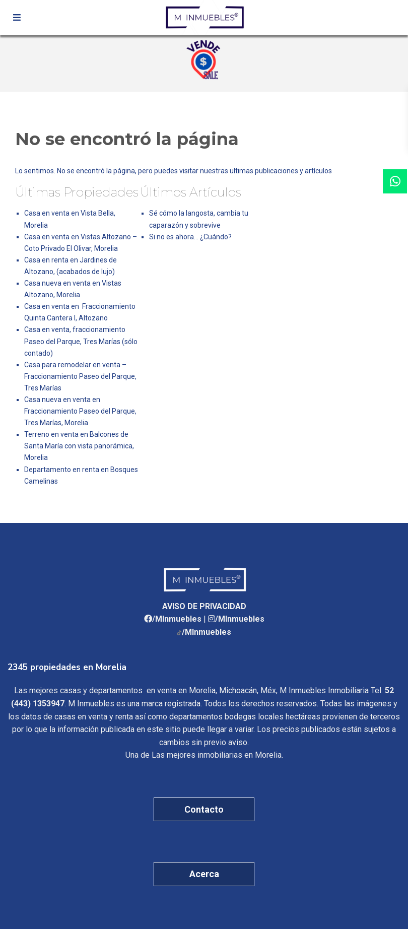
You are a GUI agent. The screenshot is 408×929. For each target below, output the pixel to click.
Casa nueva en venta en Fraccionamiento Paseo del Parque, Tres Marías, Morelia (80, 411)
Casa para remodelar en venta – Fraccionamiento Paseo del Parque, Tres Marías (80, 376)
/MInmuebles (176, 619)
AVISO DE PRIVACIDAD (204, 606)
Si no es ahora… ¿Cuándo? (190, 237)
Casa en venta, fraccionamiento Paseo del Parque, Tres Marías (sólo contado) (81, 341)
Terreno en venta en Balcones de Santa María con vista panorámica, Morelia (79, 445)
